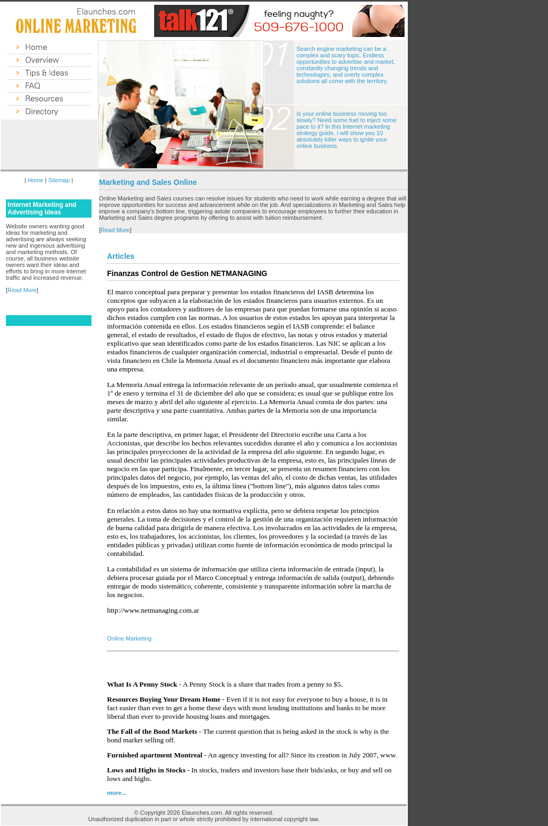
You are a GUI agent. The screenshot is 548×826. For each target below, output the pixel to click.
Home (35, 180)
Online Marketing (129, 638)
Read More (21, 290)
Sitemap (59, 180)
